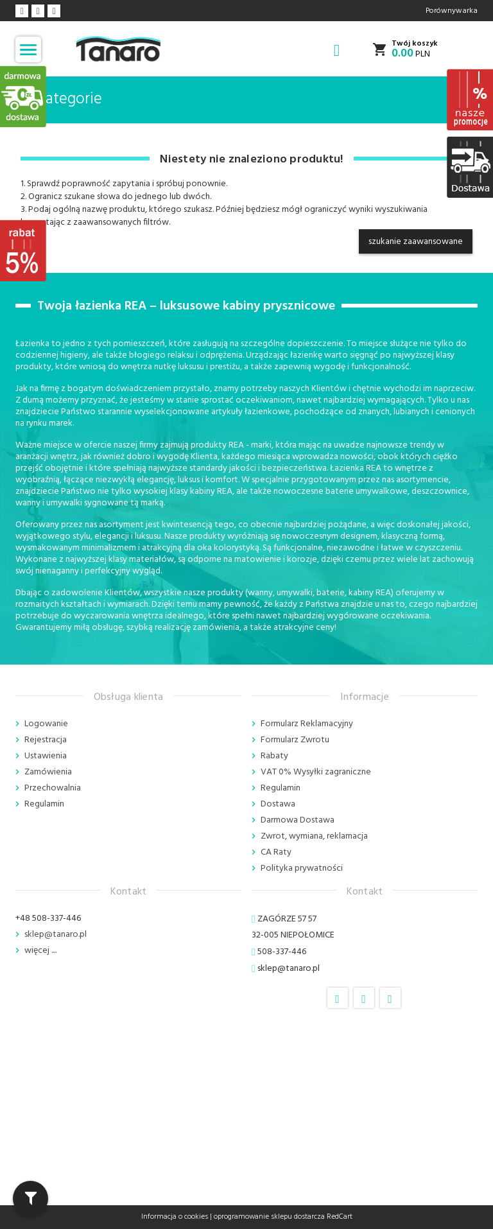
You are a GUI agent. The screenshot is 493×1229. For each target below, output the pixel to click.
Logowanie (46, 724)
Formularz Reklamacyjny (307, 724)
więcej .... (40, 950)
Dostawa (278, 804)
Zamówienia (48, 772)
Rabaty (274, 756)
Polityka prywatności (302, 868)
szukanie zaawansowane (415, 241)
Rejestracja (45, 740)
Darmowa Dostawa (297, 820)
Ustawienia (45, 756)
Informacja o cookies (174, 1216)
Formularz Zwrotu (295, 740)
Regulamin (44, 804)
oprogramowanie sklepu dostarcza (269, 1216)
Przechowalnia (52, 788)
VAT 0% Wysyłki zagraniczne (316, 772)
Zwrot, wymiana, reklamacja (314, 836)
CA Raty (276, 852)
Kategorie (61, 99)
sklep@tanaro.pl (55, 934)
